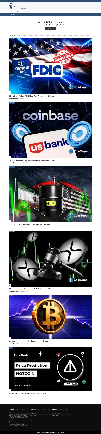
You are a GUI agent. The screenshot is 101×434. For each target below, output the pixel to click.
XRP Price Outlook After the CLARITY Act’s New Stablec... (30, 289)
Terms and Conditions (56, 413)
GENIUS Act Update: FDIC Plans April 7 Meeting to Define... (31, 96)
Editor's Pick (33, 415)
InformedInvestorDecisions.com (14, 412)
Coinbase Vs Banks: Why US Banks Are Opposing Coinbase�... (32, 160)
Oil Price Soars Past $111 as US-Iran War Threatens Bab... (30, 225)
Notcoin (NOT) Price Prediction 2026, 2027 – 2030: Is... (29, 393)
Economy (32, 413)
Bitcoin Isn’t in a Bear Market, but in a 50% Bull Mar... (29, 341)
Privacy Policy (54, 415)
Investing (32, 418)
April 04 (23, 98)
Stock (11, 295)
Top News (12, 38)
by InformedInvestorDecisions (15, 98)
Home (10, 14)
